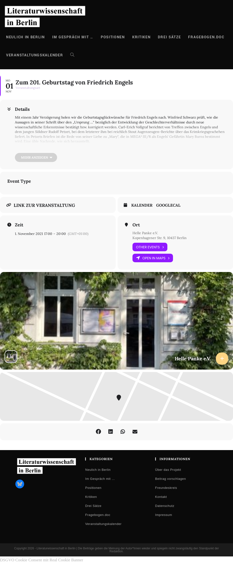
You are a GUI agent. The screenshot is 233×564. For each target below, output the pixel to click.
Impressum (163, 515)
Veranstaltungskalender (103, 524)
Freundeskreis (166, 488)
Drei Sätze (93, 506)
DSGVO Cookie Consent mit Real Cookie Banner (41, 560)
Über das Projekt (168, 470)
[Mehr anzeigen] (36, 157)
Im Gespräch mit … (100, 479)
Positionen (93, 488)
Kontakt (161, 497)
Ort (136, 225)
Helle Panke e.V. (145, 233)
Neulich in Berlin (98, 470)
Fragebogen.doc (97, 515)
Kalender (141, 205)
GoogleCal (168, 205)
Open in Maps (153, 258)
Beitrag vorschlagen (170, 479)
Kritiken (91, 497)
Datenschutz (164, 506)
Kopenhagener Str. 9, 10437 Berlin (159, 238)
